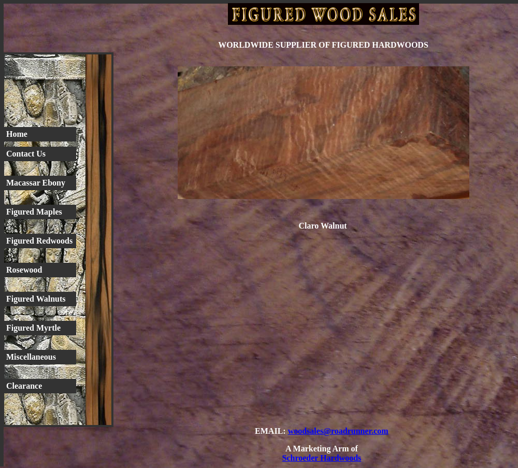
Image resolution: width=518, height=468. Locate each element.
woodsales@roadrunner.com (338, 431)
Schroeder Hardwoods (322, 457)
